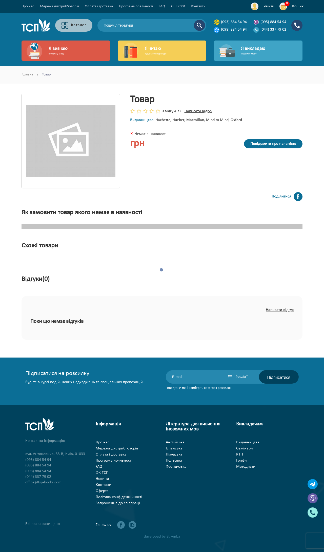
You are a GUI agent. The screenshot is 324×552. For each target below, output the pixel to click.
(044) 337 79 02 (269, 30)
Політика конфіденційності (119, 497)
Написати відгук (198, 111)
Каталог (74, 25)
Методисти (245, 467)
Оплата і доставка (99, 6)
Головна (27, 74)
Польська (174, 461)
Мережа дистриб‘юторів (59, 6)
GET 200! (178, 6)
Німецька (174, 454)
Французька (176, 467)
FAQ (162, 6)
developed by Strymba (162, 537)
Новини (102, 479)
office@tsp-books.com (43, 482)
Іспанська (174, 448)
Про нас (28, 6)
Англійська (175, 442)
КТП (239, 454)
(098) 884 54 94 (230, 30)
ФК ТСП (102, 473)
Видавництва (247, 442)
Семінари (244, 448)
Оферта (102, 491)
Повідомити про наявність (273, 144)
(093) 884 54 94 (230, 22)
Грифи (241, 461)
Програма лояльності (136, 6)
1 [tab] (162, 270)
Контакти (198, 6)
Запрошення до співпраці (118, 503)
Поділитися (287, 196)
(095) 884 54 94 (269, 22)
